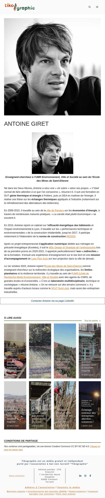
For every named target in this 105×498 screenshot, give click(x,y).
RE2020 (70, 236)
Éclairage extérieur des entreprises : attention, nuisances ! (88, 416)
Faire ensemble (39, 354)
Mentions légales (16, 492)
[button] (89, 7)
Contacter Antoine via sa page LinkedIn (52, 300)
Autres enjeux (38, 352)
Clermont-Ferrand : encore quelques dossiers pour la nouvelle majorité (88, 362)
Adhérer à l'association (40, 487)
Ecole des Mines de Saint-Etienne (63, 266)
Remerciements (77, 492)
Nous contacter (17, 476)
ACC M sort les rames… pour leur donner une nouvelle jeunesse (40, 416)
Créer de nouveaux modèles (11, 349)
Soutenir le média (69, 487)
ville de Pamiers (55, 210)
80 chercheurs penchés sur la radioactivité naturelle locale (40, 366)
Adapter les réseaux (86, 339)
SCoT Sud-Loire (60, 288)
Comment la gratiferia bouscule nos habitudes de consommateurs (15, 365)
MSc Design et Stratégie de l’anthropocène (72, 247)
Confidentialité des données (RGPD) (47, 492)
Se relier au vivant (37, 357)
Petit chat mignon (66, 494)
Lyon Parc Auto (40, 258)
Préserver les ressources (13, 354)
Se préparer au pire (88, 344)
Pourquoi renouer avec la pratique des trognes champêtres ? (65, 416)
